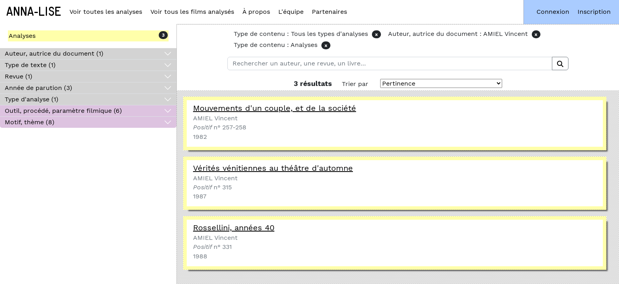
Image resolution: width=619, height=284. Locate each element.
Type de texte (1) (30, 65)
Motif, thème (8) (29, 122)
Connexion (552, 11)
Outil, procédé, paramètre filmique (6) (63, 110)
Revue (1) (18, 76)
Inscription (594, 11)
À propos (256, 11)
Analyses (22, 35)
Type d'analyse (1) (31, 99)
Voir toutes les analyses (105, 11)
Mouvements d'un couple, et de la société (274, 108)
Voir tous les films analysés (192, 11)
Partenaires (329, 11)
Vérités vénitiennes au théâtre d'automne (273, 168)
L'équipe (291, 11)
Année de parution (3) (38, 88)
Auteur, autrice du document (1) (54, 53)
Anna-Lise (33, 12)
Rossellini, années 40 (233, 227)
